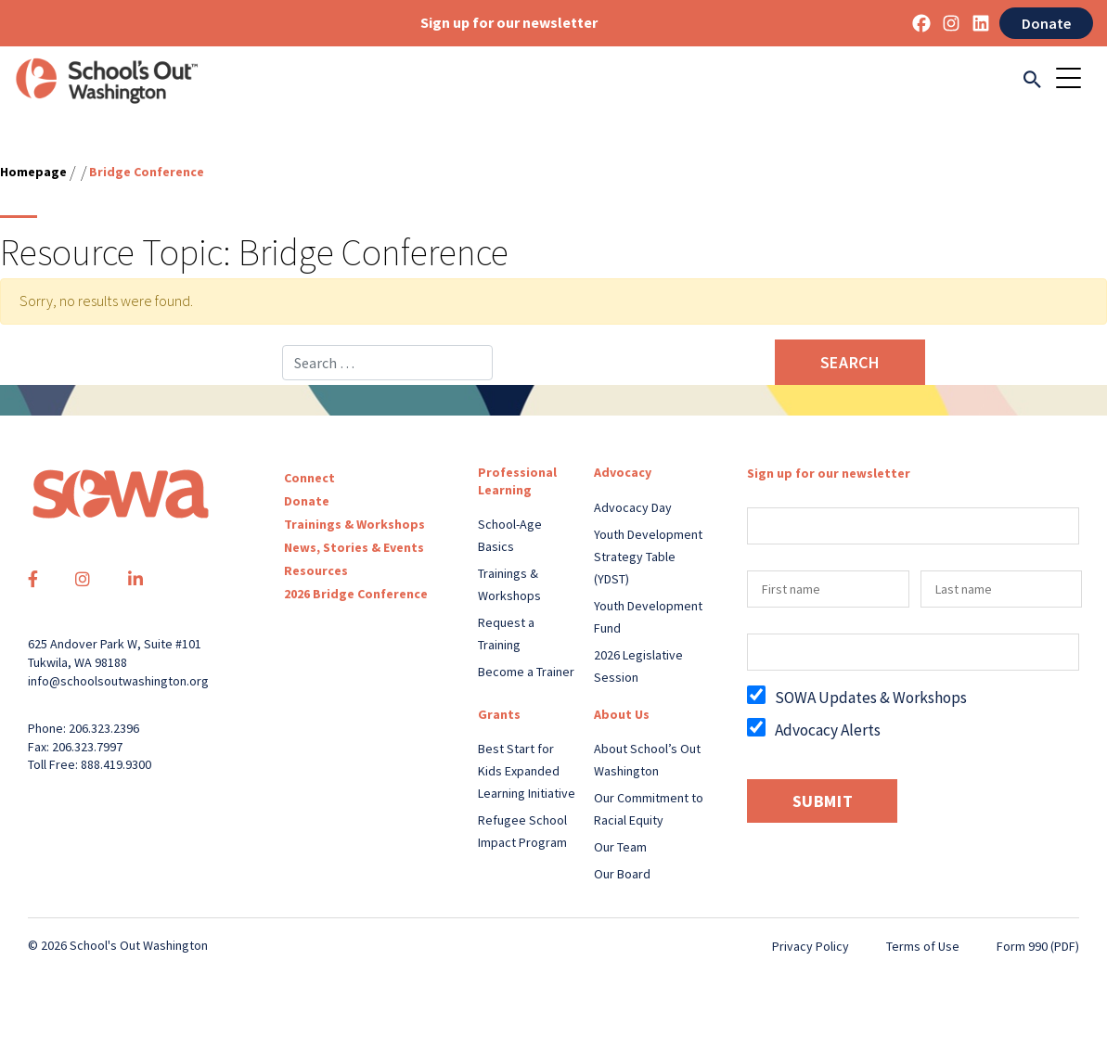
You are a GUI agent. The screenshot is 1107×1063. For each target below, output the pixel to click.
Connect (309, 477)
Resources (316, 570)
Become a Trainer (526, 671)
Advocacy (622, 472)
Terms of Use (922, 946)
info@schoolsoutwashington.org (118, 680)
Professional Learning (517, 480)
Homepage (33, 171)
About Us (622, 714)
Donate (1046, 23)
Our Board (622, 873)
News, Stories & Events (354, 547)
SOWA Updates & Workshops (871, 697)
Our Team (620, 847)
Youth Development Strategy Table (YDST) (648, 556)
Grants (499, 714)
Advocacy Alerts (828, 730)
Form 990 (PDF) (1038, 946)
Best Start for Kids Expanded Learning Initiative (526, 770)
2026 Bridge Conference (356, 593)
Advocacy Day (633, 507)
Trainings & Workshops (354, 524)
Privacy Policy (810, 946)
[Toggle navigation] (1074, 80)
